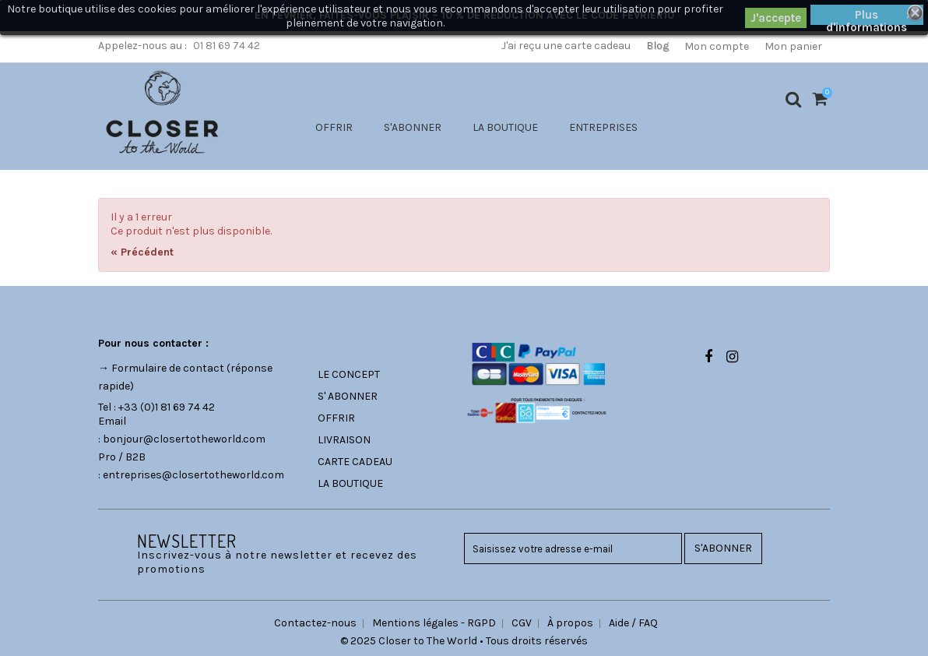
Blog (657, 45)
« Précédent (142, 252)
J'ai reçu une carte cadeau (566, 45)
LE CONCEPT (349, 374)
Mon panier (793, 46)
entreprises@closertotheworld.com (193, 474)
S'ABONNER (412, 127)
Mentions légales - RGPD (434, 623)
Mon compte (716, 46)
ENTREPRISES (603, 127)
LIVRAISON (344, 439)
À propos (570, 623)
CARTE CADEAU (355, 461)
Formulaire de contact (167, 368)
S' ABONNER (348, 396)
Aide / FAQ (633, 623)
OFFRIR (334, 127)
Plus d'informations (866, 16)
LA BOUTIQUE (505, 127)
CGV (521, 623)
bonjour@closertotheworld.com (184, 439)
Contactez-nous (315, 623)
